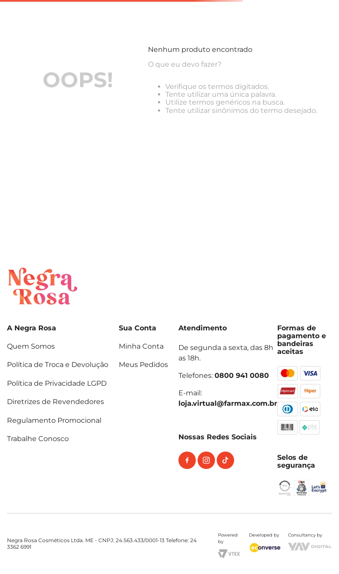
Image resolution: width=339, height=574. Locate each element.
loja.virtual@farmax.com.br (227, 403)
